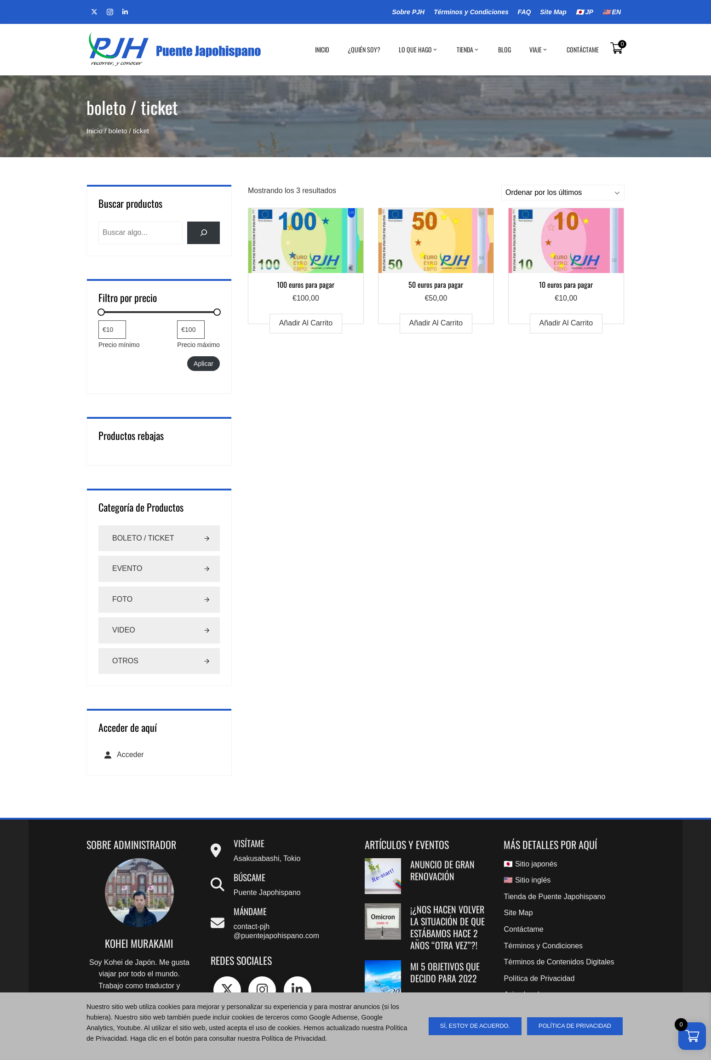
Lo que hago (418, 49)
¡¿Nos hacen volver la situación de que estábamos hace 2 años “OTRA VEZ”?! (447, 927)
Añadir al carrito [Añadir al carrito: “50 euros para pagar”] (436, 323)
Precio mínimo (118, 344)
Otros (125, 661)
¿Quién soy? (364, 49)
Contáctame (583, 49)
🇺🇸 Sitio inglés (527, 880)
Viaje (538, 49)
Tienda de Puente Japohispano (554, 896)
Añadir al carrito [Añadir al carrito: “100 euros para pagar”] (306, 323)
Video (123, 630)
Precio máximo (198, 344)
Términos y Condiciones (471, 12)
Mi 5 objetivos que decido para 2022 (445, 972)
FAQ (524, 12)
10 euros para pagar (566, 284)
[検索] (203, 233)
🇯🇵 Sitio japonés (530, 864)
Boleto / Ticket (143, 538)
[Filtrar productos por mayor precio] (191, 329)
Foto (122, 599)
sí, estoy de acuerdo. (475, 1026)
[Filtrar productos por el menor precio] (112, 329)
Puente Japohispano (267, 892)
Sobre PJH (408, 12)
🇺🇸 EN (611, 12)
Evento (127, 568)
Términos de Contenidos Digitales (559, 962)
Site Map (553, 12)
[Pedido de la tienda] (563, 192)
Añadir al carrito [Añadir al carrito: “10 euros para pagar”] (566, 323)
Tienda (468, 49)
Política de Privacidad (539, 978)
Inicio (322, 49)
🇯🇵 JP (584, 12)
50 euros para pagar (435, 284)
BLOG (504, 49)
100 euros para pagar (305, 284)
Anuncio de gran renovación (442, 870)
